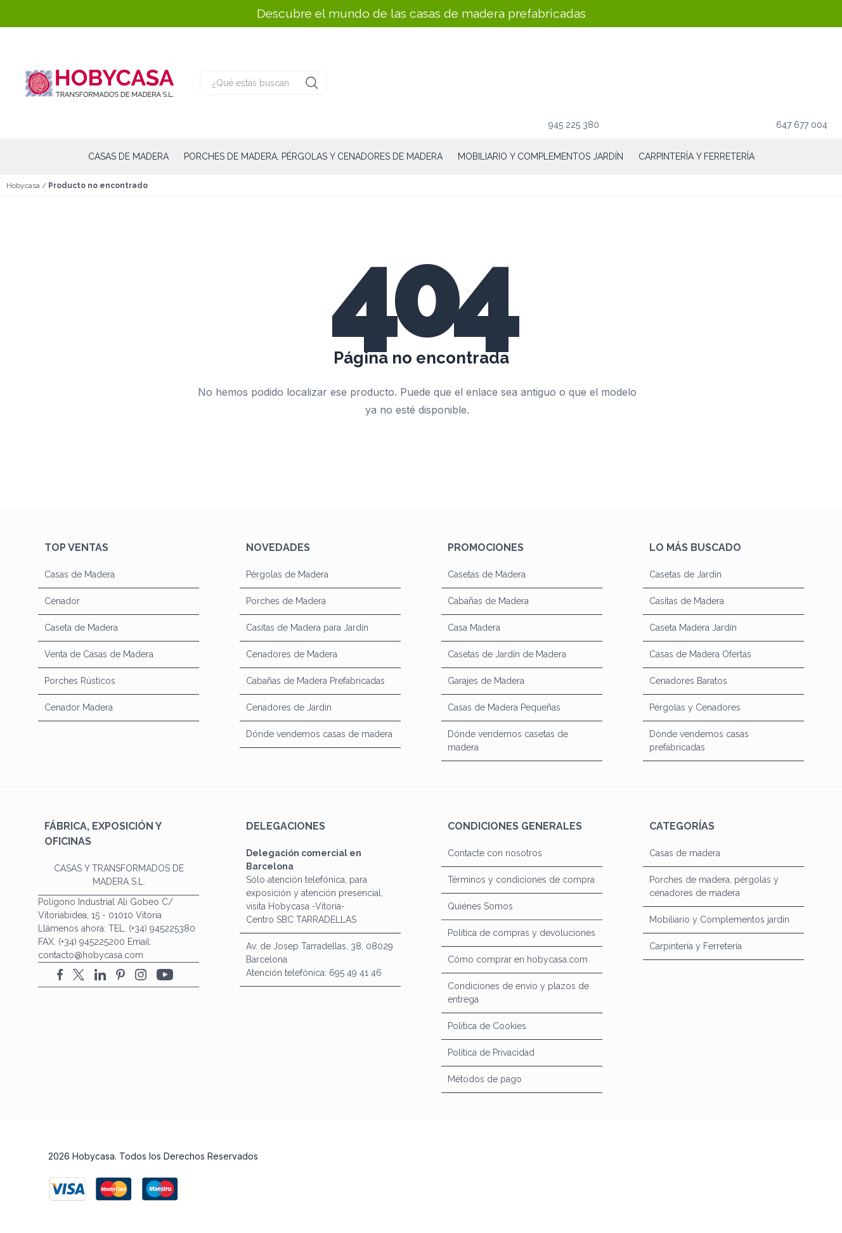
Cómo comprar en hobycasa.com (518, 959)
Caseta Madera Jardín (693, 628)
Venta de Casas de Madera (98, 654)
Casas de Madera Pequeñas (504, 707)
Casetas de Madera (487, 574)
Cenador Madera (78, 707)
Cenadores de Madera (291, 654)
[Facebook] (60, 974)
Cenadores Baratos (688, 681)
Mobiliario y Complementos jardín (540, 156)
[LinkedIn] (100, 974)
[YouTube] (165, 974)
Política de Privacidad (491, 1052)
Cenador (62, 601)
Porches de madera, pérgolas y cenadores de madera (313, 156)
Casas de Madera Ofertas (700, 654)
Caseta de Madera (81, 628)
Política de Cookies (487, 1026)
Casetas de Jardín (685, 574)
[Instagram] (140, 974)
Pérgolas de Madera (287, 574)
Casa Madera (474, 628)
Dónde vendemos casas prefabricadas (699, 740)
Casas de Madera (79, 574)
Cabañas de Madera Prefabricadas (315, 681)
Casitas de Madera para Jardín (307, 628)
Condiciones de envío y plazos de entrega (518, 992)
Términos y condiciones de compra (521, 880)
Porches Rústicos (79, 681)
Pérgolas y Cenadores (695, 707)
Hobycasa (23, 185)
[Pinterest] (120, 974)
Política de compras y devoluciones (521, 933)
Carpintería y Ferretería (696, 156)
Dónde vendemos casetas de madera (508, 740)
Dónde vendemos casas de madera (319, 734)
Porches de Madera (286, 601)
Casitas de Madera (686, 601)
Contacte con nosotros (495, 853)
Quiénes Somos (480, 906)
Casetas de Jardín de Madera (507, 654)
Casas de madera (128, 156)
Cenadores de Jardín (289, 707)
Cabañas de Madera (488, 601)
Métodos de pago (485, 1079)
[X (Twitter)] (78, 974)
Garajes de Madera (486, 681)
